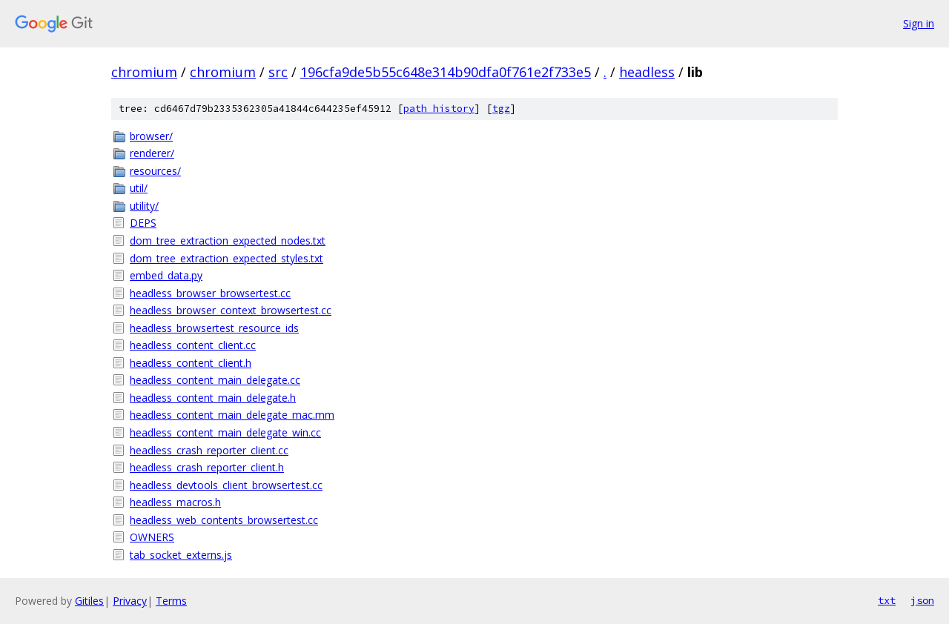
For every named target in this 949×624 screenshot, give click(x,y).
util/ (139, 188)
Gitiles (89, 601)
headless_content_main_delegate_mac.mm (232, 415)
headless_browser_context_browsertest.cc (230, 310)
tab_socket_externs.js (181, 555)
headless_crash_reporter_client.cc (209, 450)
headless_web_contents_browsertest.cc (224, 520)
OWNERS (152, 537)
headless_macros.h (175, 502)
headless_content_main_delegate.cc (215, 380)
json (922, 600)
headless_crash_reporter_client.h (207, 467)
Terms (171, 601)
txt (887, 600)
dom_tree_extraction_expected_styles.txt (226, 258)
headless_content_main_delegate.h (213, 398)
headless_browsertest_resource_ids (214, 328)
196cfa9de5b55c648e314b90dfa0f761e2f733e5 (445, 72)
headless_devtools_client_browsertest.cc (226, 485)
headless (647, 72)
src (278, 72)
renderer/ (152, 153)
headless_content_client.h (190, 363)
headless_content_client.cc (193, 345)
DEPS (143, 223)
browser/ (151, 136)
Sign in (918, 23)
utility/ (144, 206)
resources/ (155, 171)
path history (438, 108)
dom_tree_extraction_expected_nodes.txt (227, 240)
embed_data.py (166, 275)
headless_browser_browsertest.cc (210, 293)
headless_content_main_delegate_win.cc (225, 432)
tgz (501, 108)
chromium (144, 72)
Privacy (130, 601)
